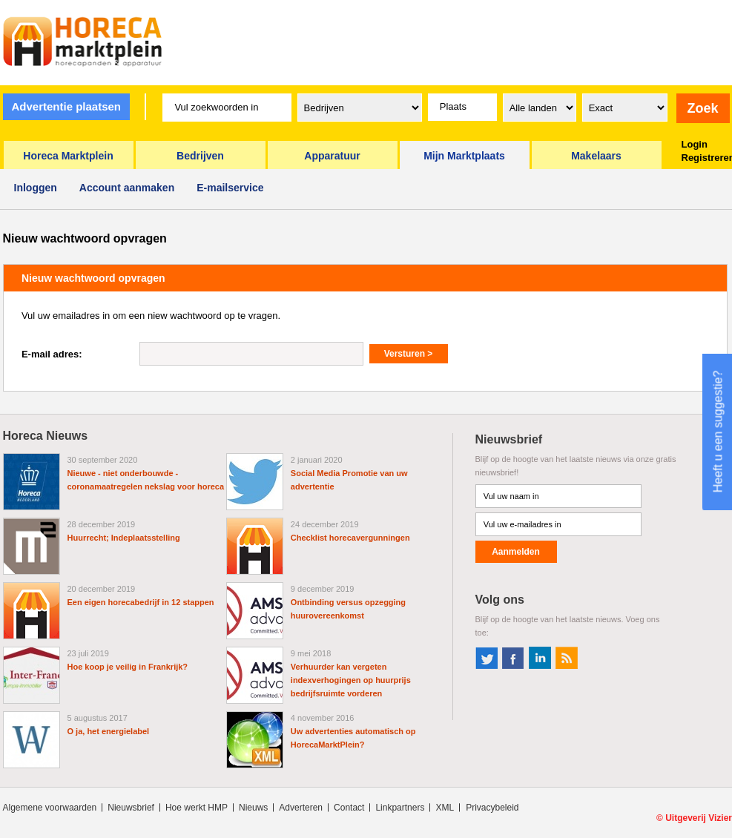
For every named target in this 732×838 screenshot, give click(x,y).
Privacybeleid (492, 807)
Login (695, 144)
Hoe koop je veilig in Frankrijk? (127, 666)
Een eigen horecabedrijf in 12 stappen (140, 602)
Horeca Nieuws (45, 435)
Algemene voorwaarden (50, 807)
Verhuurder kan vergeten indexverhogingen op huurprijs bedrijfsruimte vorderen (351, 680)
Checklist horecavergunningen (350, 537)
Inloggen (35, 188)
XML (444, 807)
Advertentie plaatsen (66, 106)
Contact (349, 807)
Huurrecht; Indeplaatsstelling (123, 537)
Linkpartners (399, 807)
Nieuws (253, 807)
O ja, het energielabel (108, 731)
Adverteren (301, 807)
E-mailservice (230, 188)
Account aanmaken (126, 188)
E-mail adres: (52, 354)
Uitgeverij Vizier (698, 818)
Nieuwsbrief (131, 807)
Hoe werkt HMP (196, 807)
